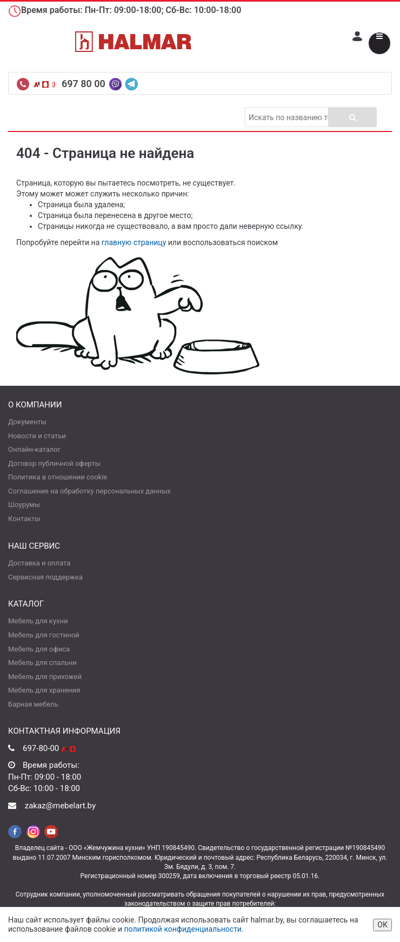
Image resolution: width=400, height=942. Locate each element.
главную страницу (134, 242)
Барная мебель (33, 704)
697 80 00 (85, 83)
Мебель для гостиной (43, 635)
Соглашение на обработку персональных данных (89, 491)
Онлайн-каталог (34, 449)
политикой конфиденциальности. (183, 929)
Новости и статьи (37, 436)
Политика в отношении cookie (57, 477)
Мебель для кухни (38, 621)
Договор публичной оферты (54, 463)
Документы (27, 422)
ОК (382, 924)
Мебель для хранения (44, 690)
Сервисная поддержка (45, 577)
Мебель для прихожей (45, 677)
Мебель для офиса (39, 649)
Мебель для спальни (42, 662)
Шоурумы (24, 504)
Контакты (24, 519)
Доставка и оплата (39, 563)
